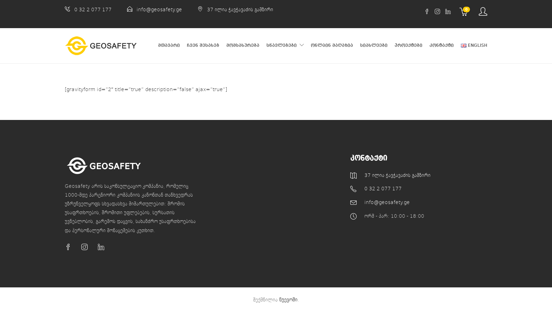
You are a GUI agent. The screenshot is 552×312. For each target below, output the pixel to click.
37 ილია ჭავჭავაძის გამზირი (240, 9)
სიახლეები (374, 45)
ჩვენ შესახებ (203, 45)
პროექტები (408, 45)
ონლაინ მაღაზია (332, 45)
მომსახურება (242, 45)
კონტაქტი (441, 45)
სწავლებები (281, 45)
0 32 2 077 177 (93, 9)
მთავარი (169, 45)
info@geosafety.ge (159, 9)
